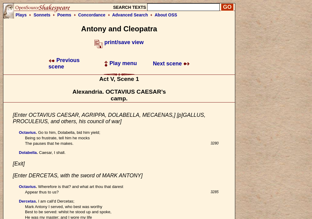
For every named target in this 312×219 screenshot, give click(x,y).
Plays (21, 14)
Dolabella (28, 152)
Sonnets (42, 14)
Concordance (91, 14)
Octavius (27, 132)
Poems (64, 14)
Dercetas (27, 201)
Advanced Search (130, 14)
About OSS (166, 14)
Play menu (120, 63)
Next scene (171, 64)
